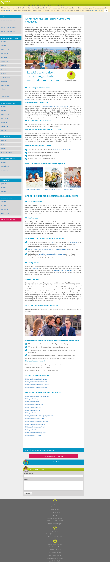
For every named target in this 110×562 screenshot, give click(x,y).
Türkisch (4, 89)
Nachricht (27, 479)
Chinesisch (4, 61)
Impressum (55, 510)
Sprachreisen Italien (55, 561)
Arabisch (4, 57)
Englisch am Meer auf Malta (62, 149)
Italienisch (4, 53)
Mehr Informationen (96, 10)
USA (2, 144)
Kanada (3, 140)
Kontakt (55, 515)
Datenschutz (55, 507)
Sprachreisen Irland (55, 550)
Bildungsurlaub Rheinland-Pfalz (35, 424)
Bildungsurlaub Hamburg (33, 410)
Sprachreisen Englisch (8, 20)
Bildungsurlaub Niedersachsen (35, 418)
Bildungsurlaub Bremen (33, 407)
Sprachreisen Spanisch (8, 24)
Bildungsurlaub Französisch (52, 189)
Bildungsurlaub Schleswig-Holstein (36, 433)
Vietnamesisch (5, 97)
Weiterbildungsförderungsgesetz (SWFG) (55, 106)
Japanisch (4, 65)
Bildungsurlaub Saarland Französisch (37, 385)
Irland (3, 148)
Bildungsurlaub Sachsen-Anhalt (35, 427)
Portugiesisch (5, 85)
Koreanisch (5, 93)
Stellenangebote (55, 512)
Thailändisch (5, 77)
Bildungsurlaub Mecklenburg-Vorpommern (39, 416)
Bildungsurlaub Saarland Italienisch (36, 387)
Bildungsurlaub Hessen (32, 413)
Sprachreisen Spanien (55, 555)
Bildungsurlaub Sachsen (33, 430)
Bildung (27, 99)
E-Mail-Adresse (28, 473)
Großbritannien (6, 152)
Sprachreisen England (55, 544)
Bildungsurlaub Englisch (33, 189)
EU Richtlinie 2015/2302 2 (55, 521)
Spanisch (4, 45)
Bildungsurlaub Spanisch (70, 189)
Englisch (4, 42)
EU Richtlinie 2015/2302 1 (55, 518)
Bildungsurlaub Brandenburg (34, 404)
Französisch (5, 49)
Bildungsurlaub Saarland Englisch (36, 379)
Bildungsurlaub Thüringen (33, 435)
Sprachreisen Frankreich (55, 558)
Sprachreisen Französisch (9, 28)
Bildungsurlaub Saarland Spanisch (36, 382)
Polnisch (4, 69)
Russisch (4, 73)
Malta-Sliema (73, 242)
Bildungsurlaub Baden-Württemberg (37, 396)
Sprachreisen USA (55, 552)
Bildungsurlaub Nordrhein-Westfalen (37, 421)
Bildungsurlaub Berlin (32, 402)
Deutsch (4, 81)
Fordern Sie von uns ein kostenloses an (48, 249)
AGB (55, 504)
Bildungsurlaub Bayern (32, 399)
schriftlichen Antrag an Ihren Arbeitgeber (52, 254)
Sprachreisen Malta (55, 547)
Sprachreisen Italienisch (9, 32)
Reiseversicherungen (55, 524)
